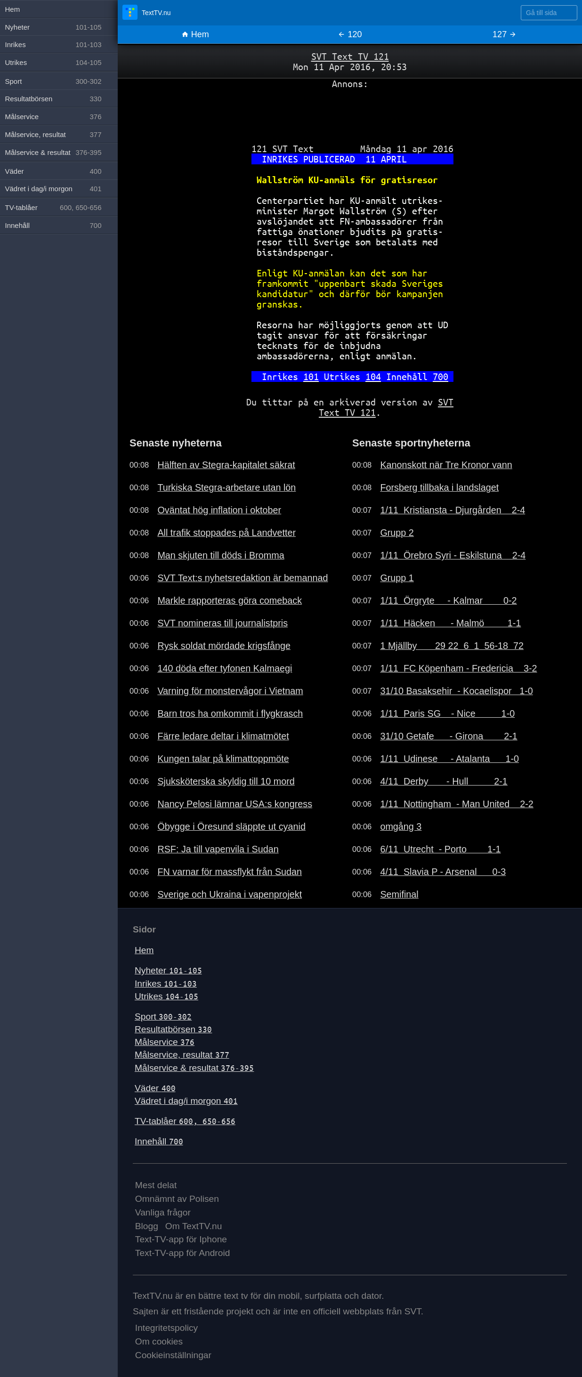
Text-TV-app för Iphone (181, 1239)
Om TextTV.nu (193, 1226)
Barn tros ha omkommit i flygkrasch (230, 713)
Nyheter (168, 970)
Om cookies (159, 1341)
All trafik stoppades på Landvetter (226, 532)
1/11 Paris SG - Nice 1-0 (447, 713)
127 (505, 34)
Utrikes (166, 996)
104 (373, 376)
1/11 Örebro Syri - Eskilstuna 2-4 (452, 555)
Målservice (164, 1042)
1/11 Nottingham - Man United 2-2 (456, 804)
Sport (163, 1016)
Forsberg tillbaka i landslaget (439, 487)
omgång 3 (400, 826)
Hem (195, 34)
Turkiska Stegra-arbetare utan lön (226, 487)
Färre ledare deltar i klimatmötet (223, 736)
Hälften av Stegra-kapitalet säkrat (226, 465)
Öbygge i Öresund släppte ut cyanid (231, 826)
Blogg (146, 1226)
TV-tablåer (185, 1121)
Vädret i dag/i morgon (186, 1101)
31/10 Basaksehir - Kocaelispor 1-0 (456, 691)
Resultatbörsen (173, 1029)
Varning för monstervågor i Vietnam (230, 691)
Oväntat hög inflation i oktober (219, 510)
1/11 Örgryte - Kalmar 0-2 (448, 600)
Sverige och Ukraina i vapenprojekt (229, 894)
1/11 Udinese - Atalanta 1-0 (449, 758)
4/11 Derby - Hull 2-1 (443, 781)
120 (350, 34)
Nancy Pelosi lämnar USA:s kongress (234, 804)
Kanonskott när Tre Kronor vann (446, 465)
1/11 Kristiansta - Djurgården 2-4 (452, 510)
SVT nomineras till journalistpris (222, 623)
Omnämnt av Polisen (177, 1199)
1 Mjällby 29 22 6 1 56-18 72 (452, 645)
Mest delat (156, 1185)
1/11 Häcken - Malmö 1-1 (450, 623)
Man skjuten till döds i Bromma (220, 555)
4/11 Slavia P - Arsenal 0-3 (443, 872)
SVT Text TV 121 (350, 56)
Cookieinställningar (173, 1355)
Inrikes (166, 983)
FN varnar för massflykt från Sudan (229, 872)
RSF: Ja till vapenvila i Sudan (217, 849)
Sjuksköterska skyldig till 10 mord (225, 781)
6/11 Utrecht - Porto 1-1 (440, 849)
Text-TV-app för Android (182, 1253)
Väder (155, 1088)
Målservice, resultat (182, 1055)
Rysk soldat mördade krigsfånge (224, 645)
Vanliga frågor (163, 1212)
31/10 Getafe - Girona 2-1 (448, 736)
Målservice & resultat (194, 1068)
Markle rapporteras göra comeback (229, 600)
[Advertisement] (350, 112)
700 (440, 376)
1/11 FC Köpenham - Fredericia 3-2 (458, 668)
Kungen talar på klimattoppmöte (223, 758)
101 (311, 376)
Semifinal (399, 894)
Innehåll (159, 1141)
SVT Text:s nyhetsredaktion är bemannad (242, 578)
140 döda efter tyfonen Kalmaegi (224, 668)
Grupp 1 (396, 578)
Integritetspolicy (166, 1328)
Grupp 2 (396, 532)
